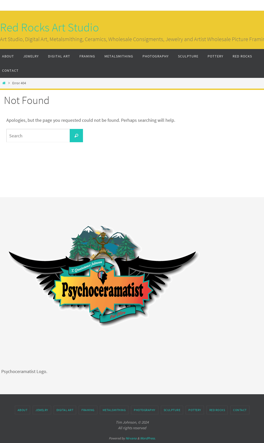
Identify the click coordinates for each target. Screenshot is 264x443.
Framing (87, 410)
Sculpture (172, 410)
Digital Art (65, 410)
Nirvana (131, 438)
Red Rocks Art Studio (49, 27)
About (23, 410)
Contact (240, 410)
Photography (144, 410)
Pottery (194, 410)
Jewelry (41, 410)
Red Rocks (217, 410)
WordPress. (147, 438)
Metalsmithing (114, 410)
